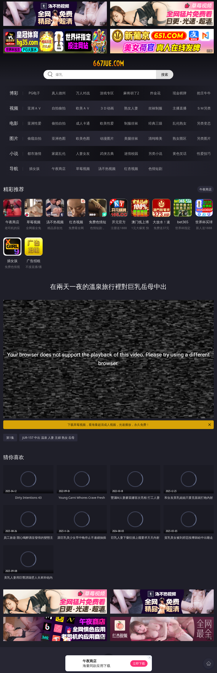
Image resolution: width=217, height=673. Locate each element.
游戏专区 (107, 93)
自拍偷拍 (59, 108)
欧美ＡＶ (83, 108)
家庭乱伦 (59, 153)
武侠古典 (107, 153)
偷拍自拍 (59, 123)
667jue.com (108, 63)
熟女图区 (179, 138)
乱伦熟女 (179, 123)
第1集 (10, 437)
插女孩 (34, 168)
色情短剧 (155, 168)
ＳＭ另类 (204, 108)
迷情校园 (131, 153)
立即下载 (139, 663)
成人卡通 (83, 123)
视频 (14, 108)
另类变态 (204, 123)
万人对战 (83, 93)
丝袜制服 (155, 108)
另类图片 (204, 138)
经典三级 (155, 123)
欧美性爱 (107, 123)
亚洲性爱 (34, 123)
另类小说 (155, 153)
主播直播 (179, 108)
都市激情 (34, 153)
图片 (14, 138)
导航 (14, 168)
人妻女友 (83, 153)
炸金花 (155, 93)
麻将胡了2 (131, 93)
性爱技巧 (204, 153)
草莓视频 (83, 168)
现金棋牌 (179, 93)
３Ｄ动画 (107, 108)
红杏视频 (131, 168)
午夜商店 (59, 168)
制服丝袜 (131, 123)
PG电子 (34, 93)
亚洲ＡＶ (34, 108)
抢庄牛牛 (204, 93)
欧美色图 (83, 138)
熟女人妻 (131, 108)
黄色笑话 (179, 153)
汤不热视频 (107, 168)
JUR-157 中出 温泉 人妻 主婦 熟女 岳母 (48, 437)
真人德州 (59, 93)
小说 (14, 153)
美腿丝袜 (131, 138)
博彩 (14, 93)
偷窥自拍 (34, 138)
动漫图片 (107, 138)
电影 (14, 123)
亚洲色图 (59, 138)
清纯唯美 (155, 138)
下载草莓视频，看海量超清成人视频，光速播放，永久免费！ (139, 424)
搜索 (164, 74)
